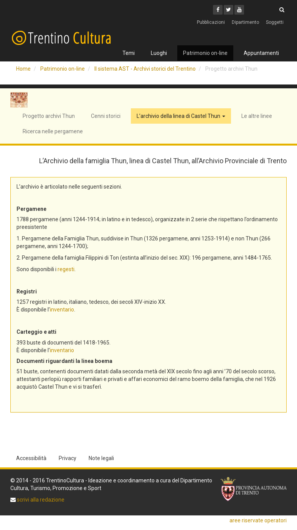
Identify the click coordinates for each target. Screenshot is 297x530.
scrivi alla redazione (40, 500)
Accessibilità (31, 458)
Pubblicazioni (211, 22)
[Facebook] (218, 10)
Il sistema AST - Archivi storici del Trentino (145, 69)
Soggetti (275, 22)
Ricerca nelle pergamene (53, 131)
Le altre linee (256, 116)
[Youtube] (239, 10)
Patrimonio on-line (205, 53)
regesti (66, 269)
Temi (128, 53)
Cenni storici (105, 116)
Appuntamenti (261, 53)
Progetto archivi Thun (49, 116)
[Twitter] (228, 10)
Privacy (67, 458)
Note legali (101, 458)
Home (23, 69)
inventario (62, 309)
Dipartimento (245, 22)
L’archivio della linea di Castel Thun (181, 116)
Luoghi (159, 53)
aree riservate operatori (258, 520)
